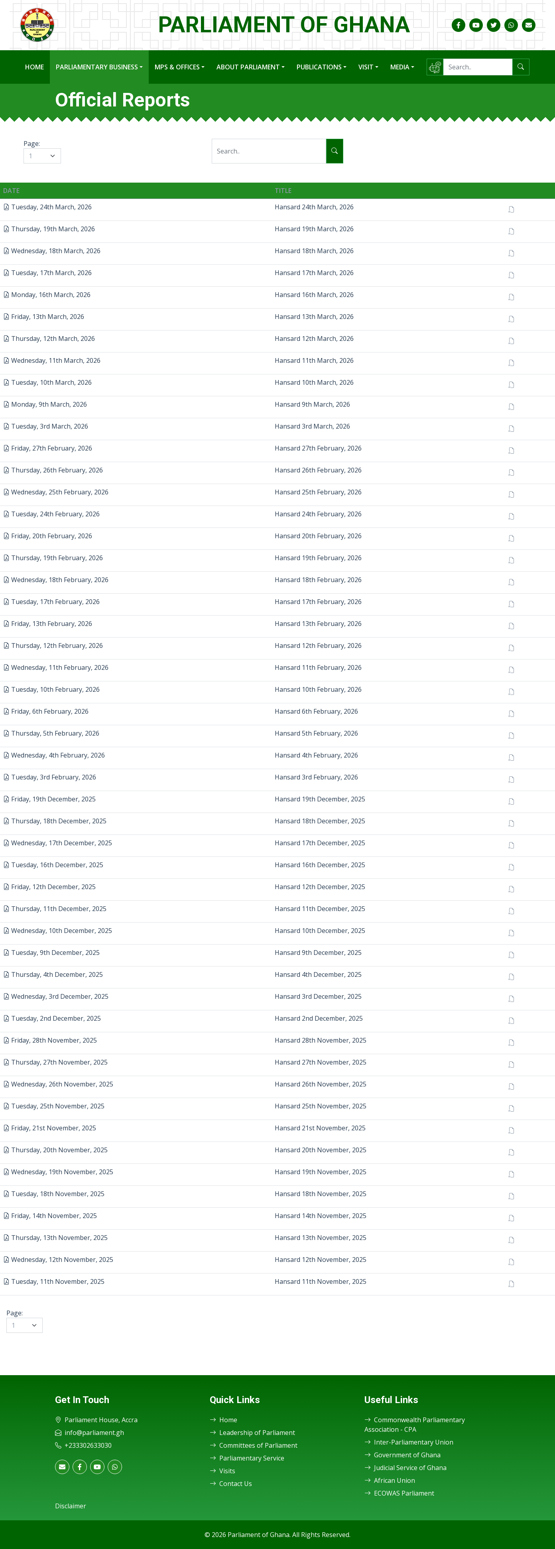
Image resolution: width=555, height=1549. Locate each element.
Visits (222, 1470)
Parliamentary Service (247, 1458)
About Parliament (248, 67)
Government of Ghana (402, 1455)
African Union (389, 1480)
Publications (319, 67)
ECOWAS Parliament (399, 1493)
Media (399, 67)
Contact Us (231, 1483)
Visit (366, 67)
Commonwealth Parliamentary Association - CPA (414, 1424)
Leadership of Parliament (252, 1432)
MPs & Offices (177, 67)
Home (34, 67)
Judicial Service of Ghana (405, 1467)
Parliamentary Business (97, 67)
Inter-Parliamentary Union (408, 1442)
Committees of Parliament (253, 1445)
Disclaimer (70, 1506)
